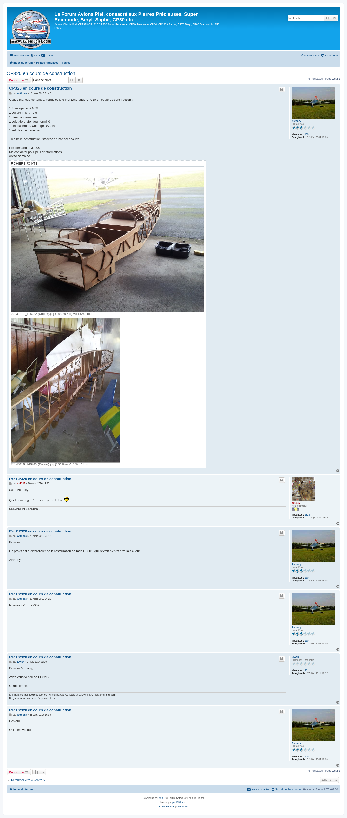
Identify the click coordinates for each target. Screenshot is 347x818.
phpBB (162, 798)
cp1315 (296, 503)
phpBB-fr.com (179, 802)
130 (307, 134)
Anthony (296, 121)
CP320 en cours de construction (41, 73)
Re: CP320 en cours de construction (40, 479)
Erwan (295, 657)
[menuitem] (35, 55)
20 (306, 670)
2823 (307, 514)
